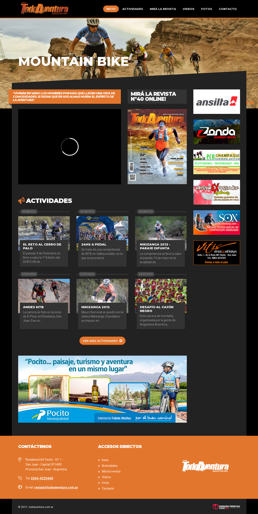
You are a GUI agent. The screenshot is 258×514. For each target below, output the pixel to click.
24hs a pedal (93, 244)
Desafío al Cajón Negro (156, 309)
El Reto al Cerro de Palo (42, 246)
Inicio (111, 9)
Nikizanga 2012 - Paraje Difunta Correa (155, 248)
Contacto (228, 9)
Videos (188, 9)
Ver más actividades (100, 341)
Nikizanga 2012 (95, 307)
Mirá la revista (163, 9)
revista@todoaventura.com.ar (56, 487)
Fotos (206, 9)
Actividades (132, 9)
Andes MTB (33, 307)
